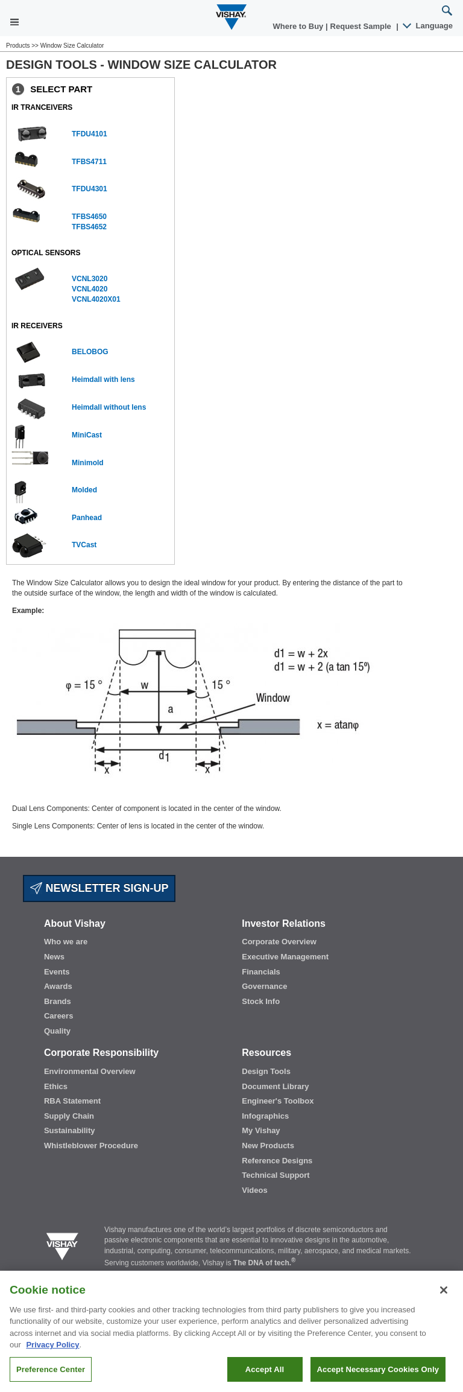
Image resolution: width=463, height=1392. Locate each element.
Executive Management (285, 956)
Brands (57, 1001)
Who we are (65, 941)
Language (428, 25)
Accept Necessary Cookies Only (378, 1377)
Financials (261, 971)
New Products (268, 1145)
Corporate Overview (279, 941)
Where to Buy (299, 26)
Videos (254, 1190)
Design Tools (266, 1071)
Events (57, 971)
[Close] (443, 1298)
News (54, 956)
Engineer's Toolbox (277, 1100)
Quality (57, 1030)
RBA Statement (72, 1100)
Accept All (264, 1377)
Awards (58, 986)
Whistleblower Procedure (91, 1145)
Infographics (265, 1115)
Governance (264, 986)
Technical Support (275, 1175)
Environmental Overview (90, 1071)
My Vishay (261, 1130)
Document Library (275, 1086)
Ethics (56, 1086)
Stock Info (261, 1001)
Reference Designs (277, 1160)
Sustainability (69, 1130)
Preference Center (50, 1377)
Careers (58, 1015)
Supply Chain (69, 1115)
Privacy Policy (52, 1353)
